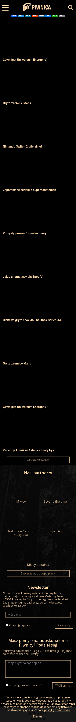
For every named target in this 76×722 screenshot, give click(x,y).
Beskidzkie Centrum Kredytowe (21, 523)
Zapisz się (64, 625)
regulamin (26, 625)
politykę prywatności (32, 685)
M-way (21, 491)
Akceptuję (20, 625)
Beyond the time (55, 491)
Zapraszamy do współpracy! (38, 573)
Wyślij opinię (62, 685)
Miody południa (38, 554)
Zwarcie (55, 521)
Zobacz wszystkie (38, 459)
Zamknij (38, 716)
